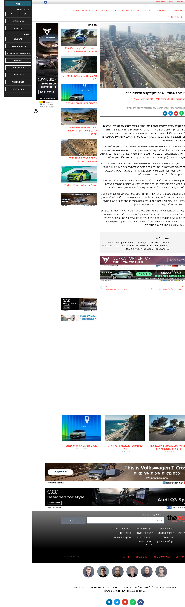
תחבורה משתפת (134, 532)
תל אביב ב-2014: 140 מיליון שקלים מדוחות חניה (125, 93)
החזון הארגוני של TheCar (163, 2)
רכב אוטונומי (136, 537)
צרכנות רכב (142, 17)
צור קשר (147, 2)
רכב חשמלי (70, 10)
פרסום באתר (128, 2)
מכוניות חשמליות (113, 537)
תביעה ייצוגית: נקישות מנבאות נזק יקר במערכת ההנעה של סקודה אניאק (48, 130)
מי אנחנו (147, 556)
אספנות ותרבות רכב (88, 528)
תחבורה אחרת (49, 10)
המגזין (115, 10)
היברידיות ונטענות (112, 532)
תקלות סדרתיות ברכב (94, 10)
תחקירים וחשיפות (90, 537)
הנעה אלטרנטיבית (112, 528)
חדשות (144, 10)
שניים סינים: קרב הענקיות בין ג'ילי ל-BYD (92, 447)
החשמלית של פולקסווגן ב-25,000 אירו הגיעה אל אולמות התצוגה (49, 49)
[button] (154, 113)
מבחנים (129, 10)
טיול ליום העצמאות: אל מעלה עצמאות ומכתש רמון (50, 159)
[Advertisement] (47, 252)
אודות (139, 2)
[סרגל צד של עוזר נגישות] (3, 110)
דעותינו (154, 541)
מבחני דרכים (151, 532)
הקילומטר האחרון (133, 541)
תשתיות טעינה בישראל (114, 543)
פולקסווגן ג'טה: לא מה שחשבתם (49, 103)
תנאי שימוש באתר (129, 556)
